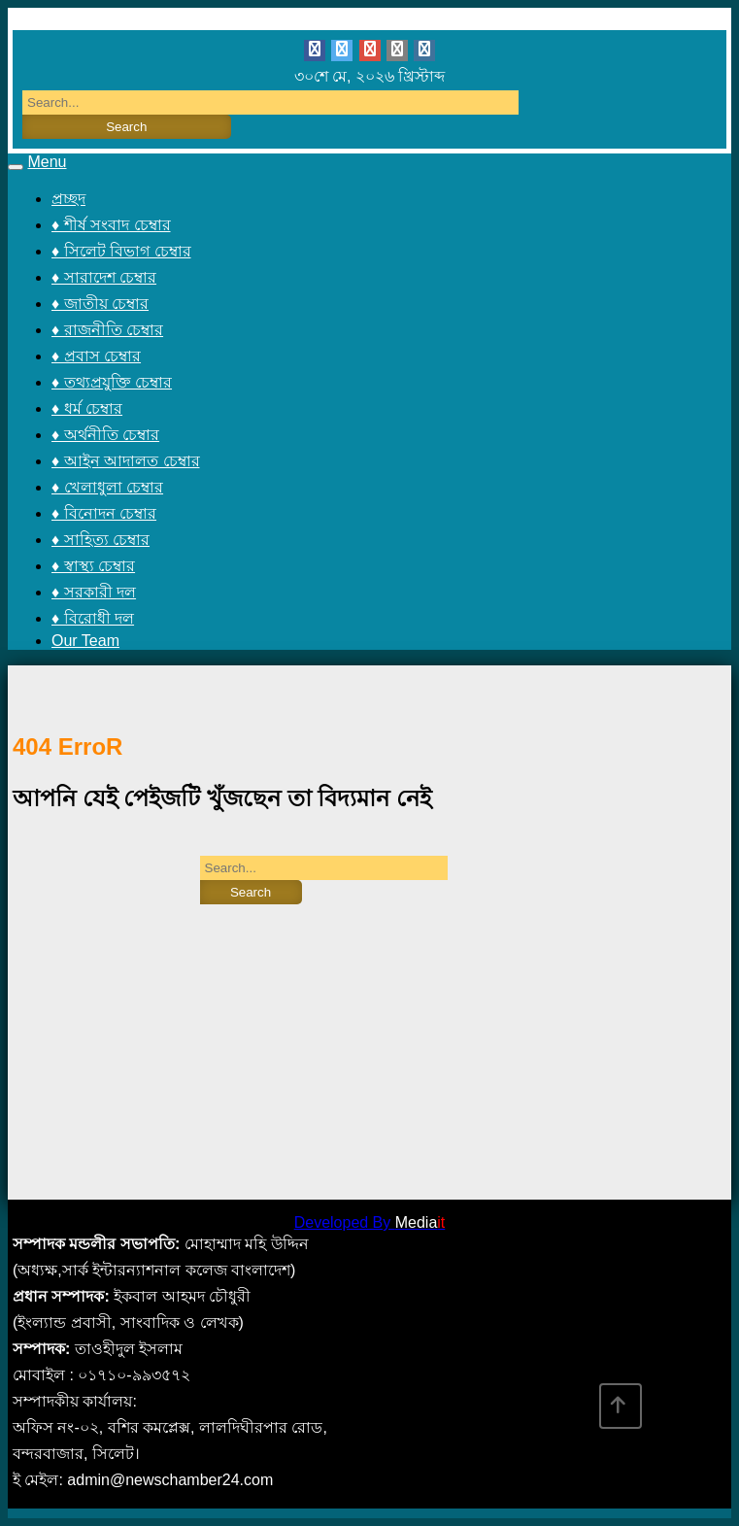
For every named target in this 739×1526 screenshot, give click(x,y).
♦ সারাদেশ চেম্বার (103, 277)
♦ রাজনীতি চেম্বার (107, 330)
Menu (46, 161)
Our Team (85, 640)
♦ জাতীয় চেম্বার (100, 303)
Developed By (370, 1222)
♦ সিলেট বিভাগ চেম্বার (121, 251)
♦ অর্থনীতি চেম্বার (105, 434)
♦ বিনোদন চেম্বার (103, 513)
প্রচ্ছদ (68, 198)
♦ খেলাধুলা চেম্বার (107, 487)
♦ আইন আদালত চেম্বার (125, 461)
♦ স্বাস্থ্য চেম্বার (93, 566)
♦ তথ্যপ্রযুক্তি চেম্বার (111, 382)
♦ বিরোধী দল (92, 618)
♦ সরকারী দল (93, 592)
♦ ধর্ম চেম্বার (86, 408)
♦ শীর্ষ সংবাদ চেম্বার (111, 225)
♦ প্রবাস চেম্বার (96, 356)
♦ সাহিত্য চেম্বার (100, 539)
